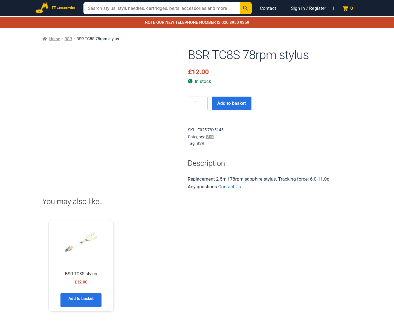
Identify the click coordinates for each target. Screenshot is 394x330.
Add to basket (231, 103)
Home (54, 38)
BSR (68, 38)
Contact (268, 8)
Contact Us (229, 186)
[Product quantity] (198, 104)
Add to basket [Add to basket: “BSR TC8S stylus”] (81, 298)
